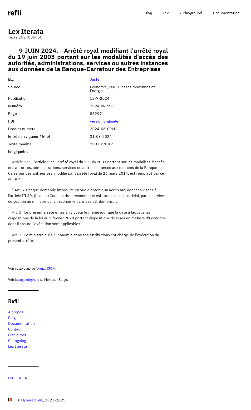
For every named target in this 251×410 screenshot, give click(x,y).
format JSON (45, 268)
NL (27, 377)
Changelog (17, 340)
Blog (148, 12)
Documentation (226, 12)
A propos (15, 312)
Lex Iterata (17, 346)
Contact (15, 329)
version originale (104, 121)
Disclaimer (17, 334)
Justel (95, 79)
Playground (192, 12)
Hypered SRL (32, 400)
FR (19, 377)
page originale (28, 279)
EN (10, 377)
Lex (166, 12)
